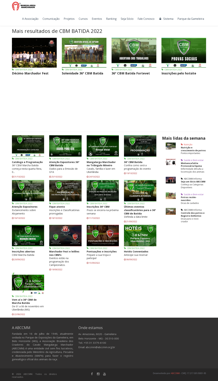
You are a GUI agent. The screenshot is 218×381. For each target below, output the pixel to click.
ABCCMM (175, 373)
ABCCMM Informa (191, 178)
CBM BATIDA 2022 (22, 69)
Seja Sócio (127, 19)
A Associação (30, 19)
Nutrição (186, 144)
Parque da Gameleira (190, 19)
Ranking (111, 19)
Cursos (83, 19)
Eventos (97, 19)
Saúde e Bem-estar (192, 160)
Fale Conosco (146, 19)
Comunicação (51, 19)
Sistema (166, 19)
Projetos (69, 19)
